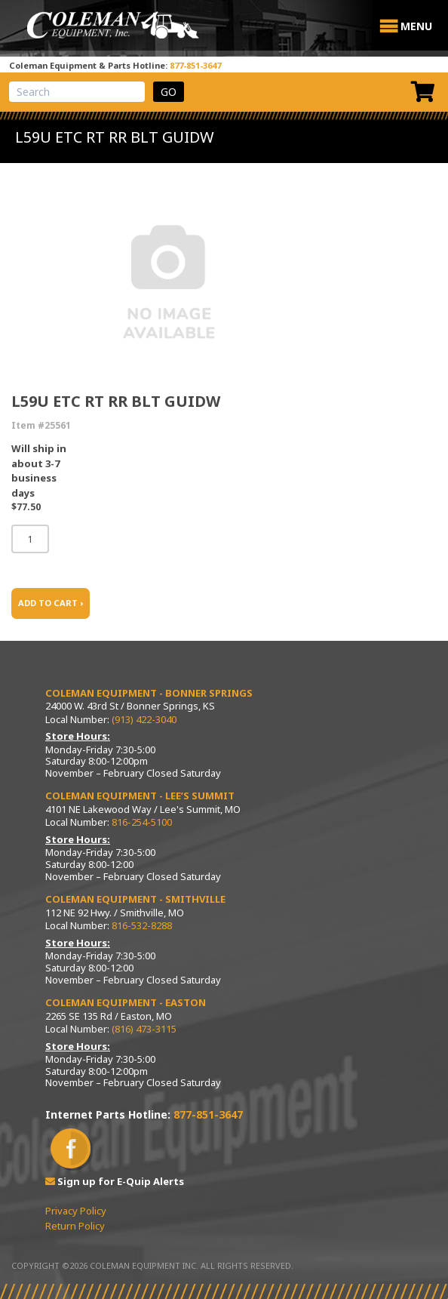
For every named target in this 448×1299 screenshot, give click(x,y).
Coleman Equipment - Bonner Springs (149, 693)
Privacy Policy (75, 1210)
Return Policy (75, 1226)
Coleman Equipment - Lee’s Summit (140, 795)
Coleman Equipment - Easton (125, 1002)
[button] (416, 26)
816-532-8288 (142, 925)
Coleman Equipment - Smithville (135, 899)
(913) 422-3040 (144, 719)
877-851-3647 (195, 65)
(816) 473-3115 (144, 1029)
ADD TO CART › (50, 602)
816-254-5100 (142, 822)
